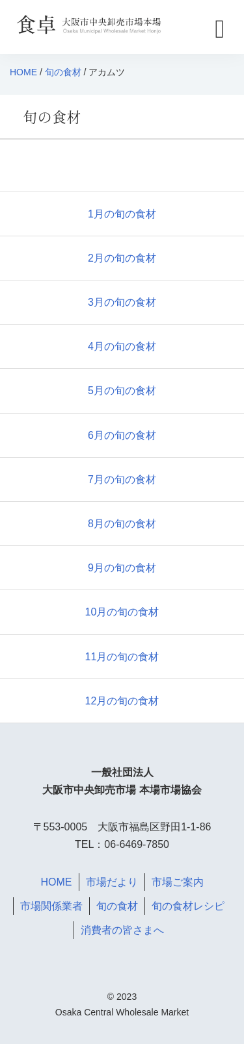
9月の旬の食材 (122, 567)
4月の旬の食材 (122, 346)
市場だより (112, 882)
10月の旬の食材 (122, 611)
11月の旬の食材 (122, 656)
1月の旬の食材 (122, 213)
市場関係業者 (51, 906)
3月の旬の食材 (122, 302)
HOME (23, 72)
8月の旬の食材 (122, 523)
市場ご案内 (178, 882)
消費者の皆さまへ (122, 930)
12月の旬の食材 (122, 700)
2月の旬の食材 (122, 258)
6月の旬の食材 (122, 435)
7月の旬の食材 (122, 479)
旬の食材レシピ (188, 906)
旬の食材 (63, 72)
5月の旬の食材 (122, 390)
